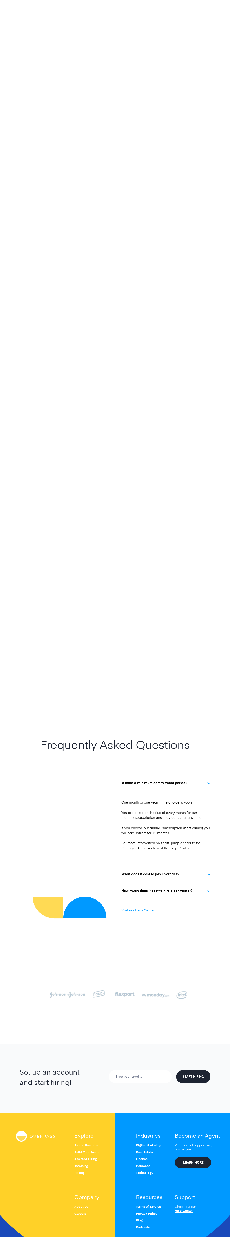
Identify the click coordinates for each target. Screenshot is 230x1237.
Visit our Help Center (138, 910)
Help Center (184, 1211)
